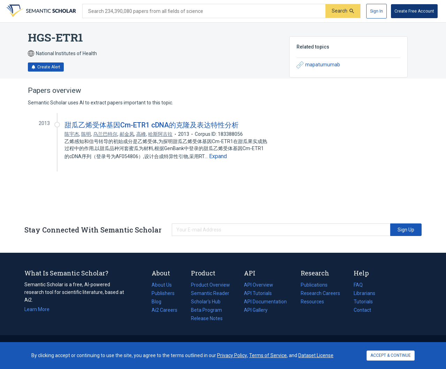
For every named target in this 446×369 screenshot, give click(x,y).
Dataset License (315, 355)
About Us (162, 285)
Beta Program (206, 310)
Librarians (364, 293)
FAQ (358, 285)
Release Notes (207, 318)
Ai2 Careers (164, 310)
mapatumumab (318, 64)
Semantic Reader (210, 293)
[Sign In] (376, 11)
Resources (312, 301)
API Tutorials (258, 293)
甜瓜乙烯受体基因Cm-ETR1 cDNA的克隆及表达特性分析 (151, 125)
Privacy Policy (232, 355)
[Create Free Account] (414, 11)
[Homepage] (40, 11)
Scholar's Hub (206, 301)
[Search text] (204, 11)
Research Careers (320, 293)
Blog (159, 301)
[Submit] (342, 11)
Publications (314, 285)
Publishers (163, 293)
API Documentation (265, 301)
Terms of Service (268, 355)
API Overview (258, 285)
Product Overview (210, 285)
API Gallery (256, 310)
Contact (362, 310)
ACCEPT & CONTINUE (390, 355)
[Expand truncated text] (218, 156)
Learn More (36, 309)
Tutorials (363, 301)
